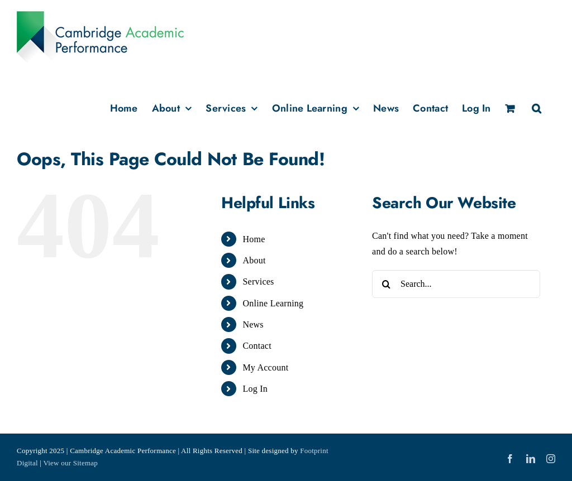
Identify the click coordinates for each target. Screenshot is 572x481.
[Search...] (456, 284)
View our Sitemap (70, 463)
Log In (255, 388)
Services (258, 281)
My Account (265, 367)
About (253, 260)
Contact (256, 345)
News (252, 324)
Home (253, 239)
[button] (536, 107)
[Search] (386, 284)
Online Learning (272, 303)
